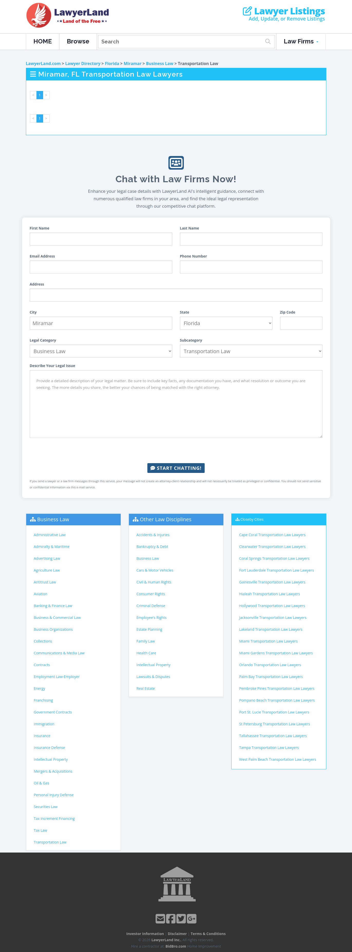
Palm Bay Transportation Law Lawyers (271, 676)
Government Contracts (53, 712)
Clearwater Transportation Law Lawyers (272, 546)
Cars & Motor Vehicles (155, 570)
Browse (78, 41)
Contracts (42, 664)
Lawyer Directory (82, 63)
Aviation (40, 593)
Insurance (42, 735)
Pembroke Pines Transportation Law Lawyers (277, 688)
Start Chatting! (175, 468)
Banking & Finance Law (53, 605)
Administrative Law (50, 534)
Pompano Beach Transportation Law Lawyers (277, 700)
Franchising (43, 700)
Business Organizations (53, 629)
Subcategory (191, 340)
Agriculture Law (47, 570)
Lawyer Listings (284, 11)
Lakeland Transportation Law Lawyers (270, 629)
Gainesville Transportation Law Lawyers (272, 582)
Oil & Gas (41, 783)
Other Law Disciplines (166, 519)
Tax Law (40, 830)
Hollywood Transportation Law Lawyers (272, 605)
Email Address (42, 256)
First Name (40, 228)
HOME (42, 41)
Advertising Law (47, 558)
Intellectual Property (51, 759)
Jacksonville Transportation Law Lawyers (273, 617)
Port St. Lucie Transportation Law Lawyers (274, 712)
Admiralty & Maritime (52, 546)
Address (37, 284)
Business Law (160, 63)
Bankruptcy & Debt (152, 546)
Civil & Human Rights (154, 582)
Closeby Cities (251, 519)
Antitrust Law (45, 582)
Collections (43, 641)
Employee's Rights (152, 617)
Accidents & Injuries (153, 534)
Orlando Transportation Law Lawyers (270, 664)
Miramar (133, 63)
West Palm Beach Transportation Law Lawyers (277, 759)
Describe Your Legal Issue (52, 365)
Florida (112, 63)
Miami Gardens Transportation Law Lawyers (276, 653)
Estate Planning (149, 629)
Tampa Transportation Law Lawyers (269, 747)
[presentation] (176, 451)
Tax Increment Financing (54, 818)
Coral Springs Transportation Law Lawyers (274, 558)
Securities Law (46, 806)
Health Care (146, 653)
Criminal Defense (151, 605)
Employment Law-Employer (57, 676)
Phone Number (193, 256)
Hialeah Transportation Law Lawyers (269, 593)
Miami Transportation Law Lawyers (268, 641)
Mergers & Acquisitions (53, 771)
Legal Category (43, 340)
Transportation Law (50, 842)
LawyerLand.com (43, 63)
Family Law (146, 641)
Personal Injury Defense (54, 794)
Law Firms (301, 41)
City (33, 312)
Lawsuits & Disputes (153, 676)
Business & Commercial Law (57, 617)
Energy (39, 688)
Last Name (189, 228)
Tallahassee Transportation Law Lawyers (273, 735)
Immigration (44, 723)
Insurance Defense (49, 747)
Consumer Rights (151, 593)
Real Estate (146, 688)
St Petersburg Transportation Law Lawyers (274, 723)
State (184, 312)
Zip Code (288, 312)
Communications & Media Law (59, 653)
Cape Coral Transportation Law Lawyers (272, 534)
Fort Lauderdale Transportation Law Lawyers (276, 570)
